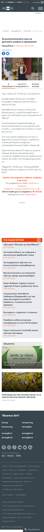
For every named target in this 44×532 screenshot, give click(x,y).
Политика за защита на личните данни (17, 506)
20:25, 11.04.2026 (9, 400)
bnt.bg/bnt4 (27, 438)
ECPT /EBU (27, 517)
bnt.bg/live (27, 427)
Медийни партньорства (12, 485)
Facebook (32, 183)
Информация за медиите (12, 481)
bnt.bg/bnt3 (27, 433)
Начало (6, 31)
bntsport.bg (27, 423)
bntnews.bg (7, 427)
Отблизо (27, 31)
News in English (7, 495)
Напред (28, 474)
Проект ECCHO (8, 521)
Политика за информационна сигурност (18, 513)
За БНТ (4, 466)
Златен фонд (34, 466)
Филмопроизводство (18, 466)
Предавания (16, 31)
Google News (30, 194)
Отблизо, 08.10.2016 (24, 46)
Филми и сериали (8, 470)
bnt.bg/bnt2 (7, 438)
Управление (32, 470)
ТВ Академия (7, 478)
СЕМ (19, 517)
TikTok (38, 192)
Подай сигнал (18, 474)
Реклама (38, 13)
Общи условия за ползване (12, 502)
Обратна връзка (8, 517)
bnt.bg (5, 423)
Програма (21, 470)
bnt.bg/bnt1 (7, 433)
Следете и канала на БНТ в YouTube (22, 189)
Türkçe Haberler (20, 495)
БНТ (2, 2)
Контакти (6, 474)
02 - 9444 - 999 (11, 455)
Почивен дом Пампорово (12, 489)
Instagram (22, 186)
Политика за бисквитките (13, 510)
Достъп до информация (23, 478)
